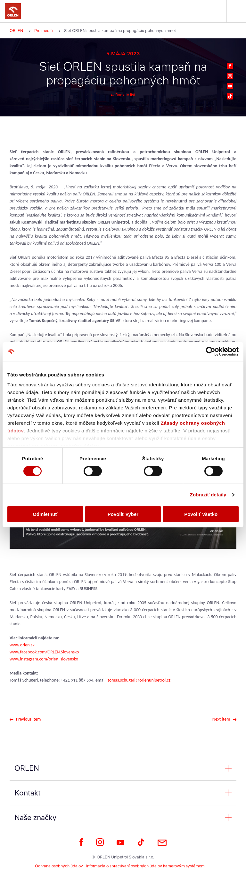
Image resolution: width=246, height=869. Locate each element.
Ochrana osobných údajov (59, 866)
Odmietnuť (45, 514)
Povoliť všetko (200, 514)
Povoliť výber (123, 514)
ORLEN (16, 30)
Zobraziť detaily (208, 494)
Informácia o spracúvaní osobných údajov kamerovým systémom (145, 866)
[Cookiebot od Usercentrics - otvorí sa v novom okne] (211, 351)
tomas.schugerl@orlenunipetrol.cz (139, 680)
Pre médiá (43, 30)
